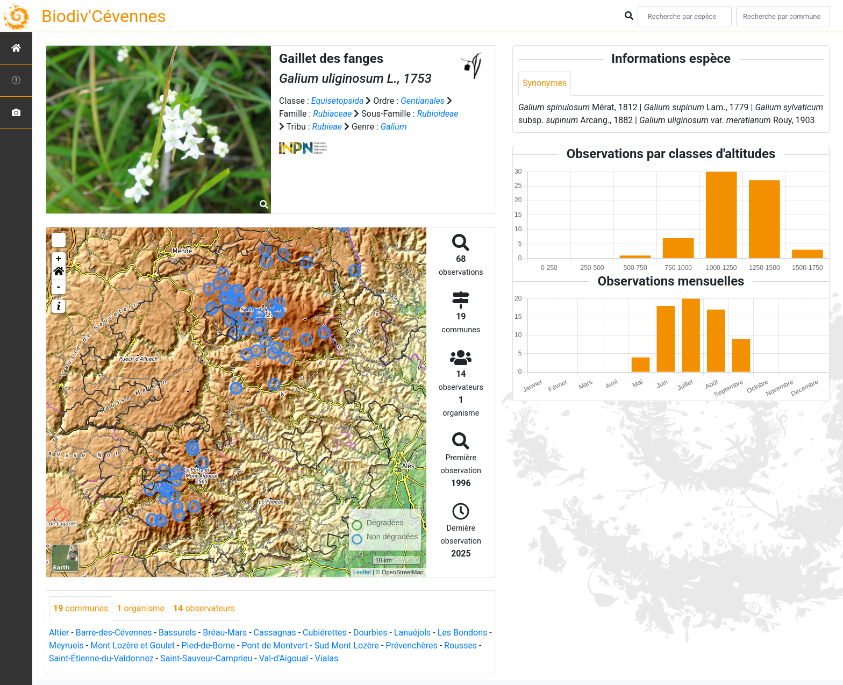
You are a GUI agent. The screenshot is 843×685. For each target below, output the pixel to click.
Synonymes (545, 83)
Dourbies (370, 632)
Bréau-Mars (225, 632)
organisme (141, 608)
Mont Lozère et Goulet (132, 645)
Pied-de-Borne (208, 645)
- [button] (59, 287)
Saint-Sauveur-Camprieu (206, 658)
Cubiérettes (325, 632)
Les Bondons (463, 632)
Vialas (327, 658)
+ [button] (59, 259)
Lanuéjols (412, 632)
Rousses (460, 645)
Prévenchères (411, 645)
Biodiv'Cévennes (103, 16)
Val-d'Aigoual (284, 658)
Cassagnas (275, 632)
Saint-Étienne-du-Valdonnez (101, 658)
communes (80, 608)
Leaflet (362, 572)
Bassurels (177, 632)
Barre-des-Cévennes (114, 632)
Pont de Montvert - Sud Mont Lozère (309, 645)
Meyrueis (66, 645)
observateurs (204, 608)
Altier (59, 632)
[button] (59, 273)
